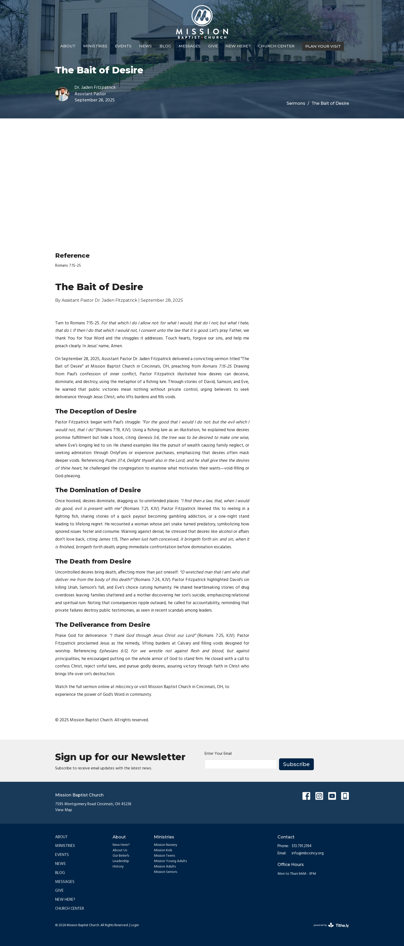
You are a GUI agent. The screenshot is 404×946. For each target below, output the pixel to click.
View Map (63, 810)
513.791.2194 (302, 846)
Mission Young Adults (170, 861)
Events (123, 46)
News (145, 46)
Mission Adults (165, 867)
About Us (120, 850)
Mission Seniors (165, 872)
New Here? (237, 46)
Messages (189, 46)
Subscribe (296, 764)
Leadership (121, 861)
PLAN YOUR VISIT (323, 46)
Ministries (95, 46)
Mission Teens (164, 856)
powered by (331, 925)
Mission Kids (163, 850)
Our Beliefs (121, 856)
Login (135, 925)
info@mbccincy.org (308, 853)
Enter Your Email (218, 754)
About (67, 46)
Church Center (276, 46)
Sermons (296, 103)
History (118, 867)
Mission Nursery (165, 845)
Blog (165, 46)
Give (213, 46)
